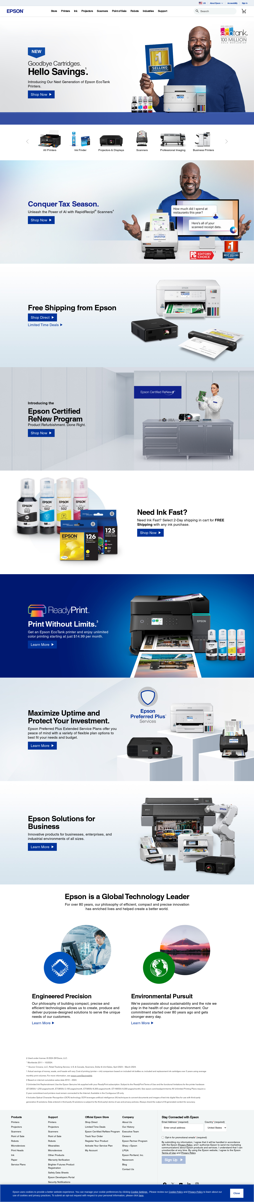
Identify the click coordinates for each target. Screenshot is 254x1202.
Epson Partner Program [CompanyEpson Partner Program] (134, 1141)
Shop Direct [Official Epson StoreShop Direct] (91, 1122)
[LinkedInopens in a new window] (189, 1184)
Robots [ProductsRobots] (15, 1141)
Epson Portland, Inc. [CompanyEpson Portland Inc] (133, 1155)
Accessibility (232, 3)
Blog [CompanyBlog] (124, 1164)
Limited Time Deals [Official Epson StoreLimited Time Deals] (95, 1126)
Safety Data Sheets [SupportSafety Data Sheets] (58, 1172)
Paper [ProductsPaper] (14, 1159)
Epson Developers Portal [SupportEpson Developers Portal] (61, 1177)
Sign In (244, 3)
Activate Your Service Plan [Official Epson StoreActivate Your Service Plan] (99, 1145)
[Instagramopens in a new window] (197, 1184)
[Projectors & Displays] (111, 141)
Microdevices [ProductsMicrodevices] (18, 1145)
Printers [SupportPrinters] (52, 1122)
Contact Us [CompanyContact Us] (128, 1169)
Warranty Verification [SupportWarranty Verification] (59, 1159)
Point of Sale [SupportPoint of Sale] (54, 1136)
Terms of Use (169, 1153)
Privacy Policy (185, 1144)
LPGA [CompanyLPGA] (125, 1150)
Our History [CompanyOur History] (128, 1126)
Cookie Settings (139, 1192)
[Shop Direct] (42, 317)
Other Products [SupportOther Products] (56, 1155)
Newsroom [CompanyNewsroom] (128, 1159)
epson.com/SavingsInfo (81, 1076)
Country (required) (215, 1122)
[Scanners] (142, 141)
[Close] (236, 1193)
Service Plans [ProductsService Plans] (18, 1164)
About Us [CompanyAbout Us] (127, 1122)
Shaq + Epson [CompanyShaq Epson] (129, 1145)
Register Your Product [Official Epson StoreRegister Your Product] (96, 1141)
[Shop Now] (41, 94)
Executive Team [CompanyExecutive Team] (130, 1131)
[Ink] (76, 11)
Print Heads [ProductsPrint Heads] (17, 1150)
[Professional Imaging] (172, 141)
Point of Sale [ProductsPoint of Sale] (17, 1136)
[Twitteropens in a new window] (173, 1184)
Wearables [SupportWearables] (54, 1145)
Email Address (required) (175, 1122)
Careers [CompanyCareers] (126, 1136)
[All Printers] (49, 141)
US (202, 3)
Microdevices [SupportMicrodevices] (55, 1150)
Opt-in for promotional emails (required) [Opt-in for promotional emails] (186, 1137)
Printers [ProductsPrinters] (15, 1122)
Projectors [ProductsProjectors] (16, 1126)
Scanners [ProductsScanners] (16, 1131)
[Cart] (244, 11)
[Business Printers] (203, 141)
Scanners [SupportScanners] (53, 1131)
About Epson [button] (216, 3)
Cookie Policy (176, 1192)
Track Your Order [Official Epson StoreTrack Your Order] (94, 1136)
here (141, 1195)
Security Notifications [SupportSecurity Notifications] (59, 1182)
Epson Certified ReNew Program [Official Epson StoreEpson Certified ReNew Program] (102, 1131)
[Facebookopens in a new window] (165, 1184)
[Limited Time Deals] (45, 325)
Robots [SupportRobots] (52, 1141)
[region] (127, 1193)
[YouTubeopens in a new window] (181, 1184)
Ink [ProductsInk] (12, 1155)
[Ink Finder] (80, 141)
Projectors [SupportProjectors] (53, 1126)
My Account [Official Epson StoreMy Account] (91, 1150)
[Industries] (148, 11)
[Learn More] (42, 645)
